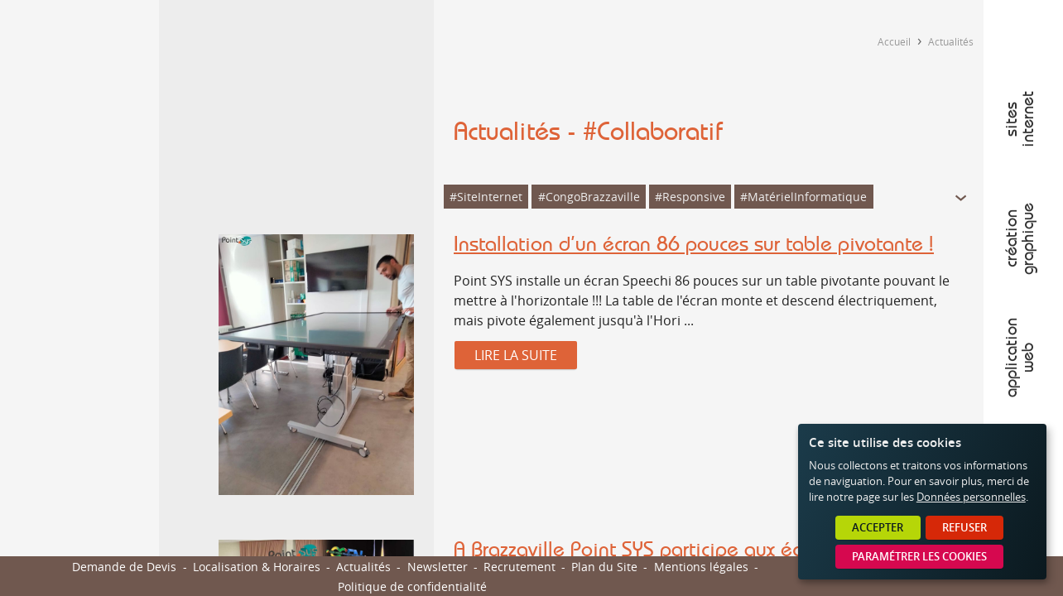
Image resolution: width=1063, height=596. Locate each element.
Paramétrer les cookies (919, 557)
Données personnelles (971, 497)
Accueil (894, 41)
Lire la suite (515, 355)
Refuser (964, 528)
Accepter (877, 528)
